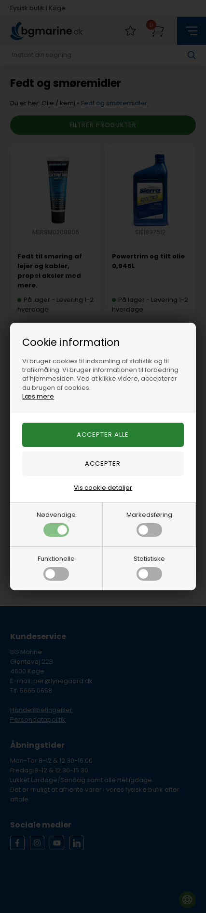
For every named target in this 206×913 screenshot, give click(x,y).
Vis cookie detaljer (103, 487)
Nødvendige (56, 523)
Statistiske (149, 567)
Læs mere (38, 396)
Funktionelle (56, 567)
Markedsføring (149, 523)
